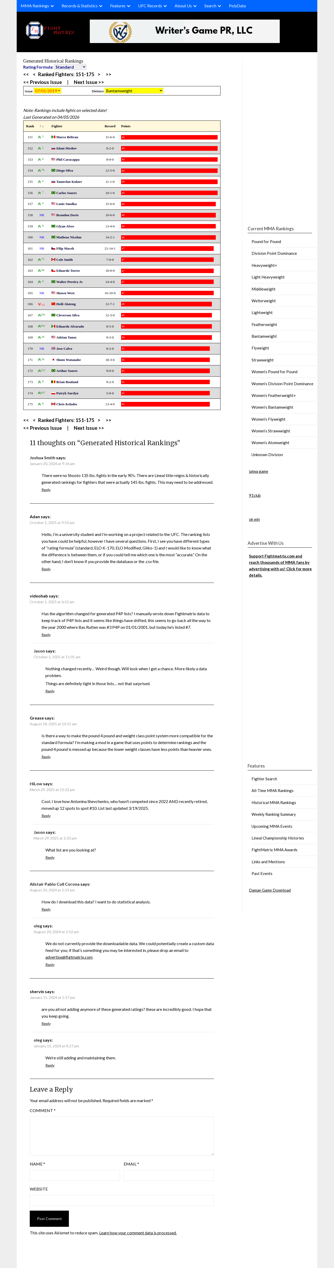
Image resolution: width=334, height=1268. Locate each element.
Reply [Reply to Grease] (46, 756)
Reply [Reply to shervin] (46, 1023)
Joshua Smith (42, 457)
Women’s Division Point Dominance (282, 383)
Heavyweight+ (264, 265)
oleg (38, 925)
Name (37, 1163)
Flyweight (260, 348)
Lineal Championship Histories (278, 838)
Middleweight (264, 289)
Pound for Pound (266, 241)
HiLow (36, 783)
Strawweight (263, 360)
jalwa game (258, 471)
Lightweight (262, 312)
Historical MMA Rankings (274, 802)
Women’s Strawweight (271, 430)
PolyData (237, 5)
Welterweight (264, 300)
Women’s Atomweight (270, 442)
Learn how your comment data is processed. (138, 1232)
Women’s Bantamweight (272, 407)
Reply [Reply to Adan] (46, 569)
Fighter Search (264, 778)
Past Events (262, 873)
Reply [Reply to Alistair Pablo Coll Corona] (46, 909)
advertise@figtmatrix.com (69, 957)
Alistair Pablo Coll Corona (55, 883)
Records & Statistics (80, 5)
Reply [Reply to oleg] (50, 964)
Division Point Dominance (274, 253)
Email (131, 1163)
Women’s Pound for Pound (274, 371)
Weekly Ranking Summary (274, 814)
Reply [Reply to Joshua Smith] (46, 489)
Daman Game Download (270, 890)
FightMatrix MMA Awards (274, 849)
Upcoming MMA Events (272, 826)
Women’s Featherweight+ (274, 395)
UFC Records (150, 5)
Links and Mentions (268, 861)
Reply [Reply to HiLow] (46, 815)
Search (210, 5)
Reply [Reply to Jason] (50, 691)
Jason (39, 650)
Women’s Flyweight (268, 419)
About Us (183, 5)
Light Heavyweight (268, 277)
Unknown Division (267, 454)
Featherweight (264, 324)
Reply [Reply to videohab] (46, 634)
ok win (254, 519)
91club (255, 495)
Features (118, 5)
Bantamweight (264, 336)
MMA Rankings (35, 5)
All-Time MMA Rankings (273, 790)
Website (39, 1188)
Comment (43, 1110)
